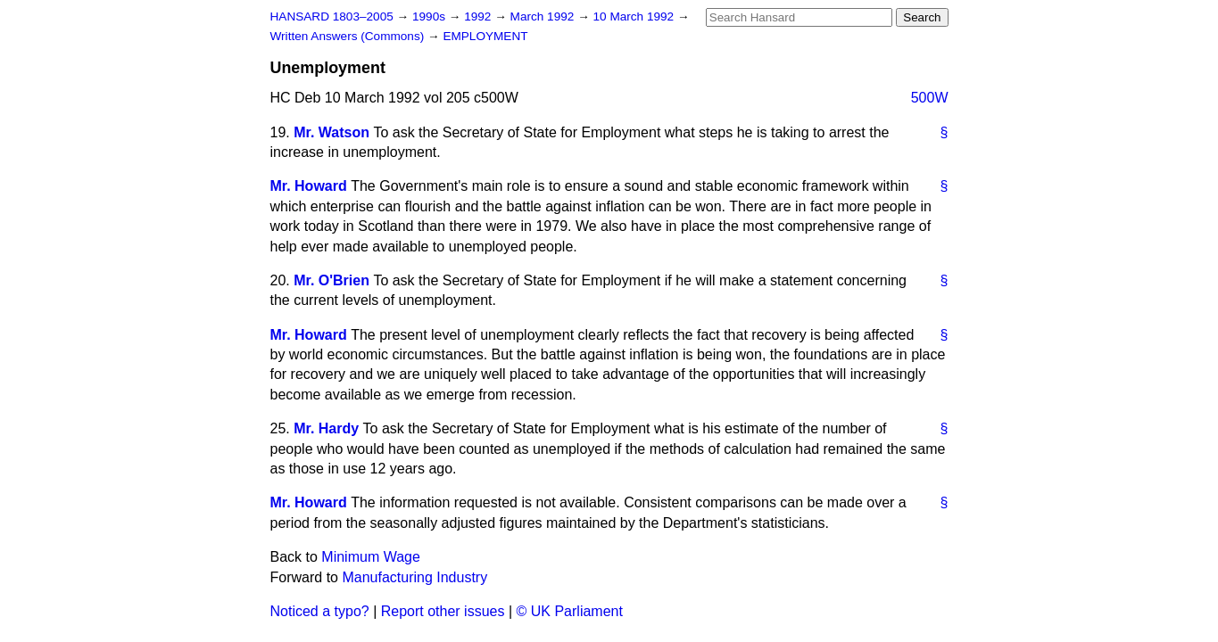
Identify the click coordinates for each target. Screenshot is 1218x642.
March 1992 (544, 16)
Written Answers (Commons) (349, 36)
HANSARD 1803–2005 (332, 16)
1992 (479, 16)
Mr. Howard (308, 185)
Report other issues (443, 611)
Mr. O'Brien (331, 280)
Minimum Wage (370, 556)
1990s (430, 16)
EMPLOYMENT (485, 36)
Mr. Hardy (326, 428)
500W (930, 97)
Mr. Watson (331, 132)
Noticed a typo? (319, 611)
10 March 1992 (635, 16)
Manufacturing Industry (414, 577)
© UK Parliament (570, 611)
